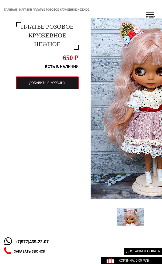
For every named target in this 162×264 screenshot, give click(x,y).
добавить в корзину (45, 91)
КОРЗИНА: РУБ (134, 260)
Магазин (25, 9)
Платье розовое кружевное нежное (62, 9)
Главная (10, 9)
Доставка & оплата (143, 251)
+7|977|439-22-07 (32, 242)
